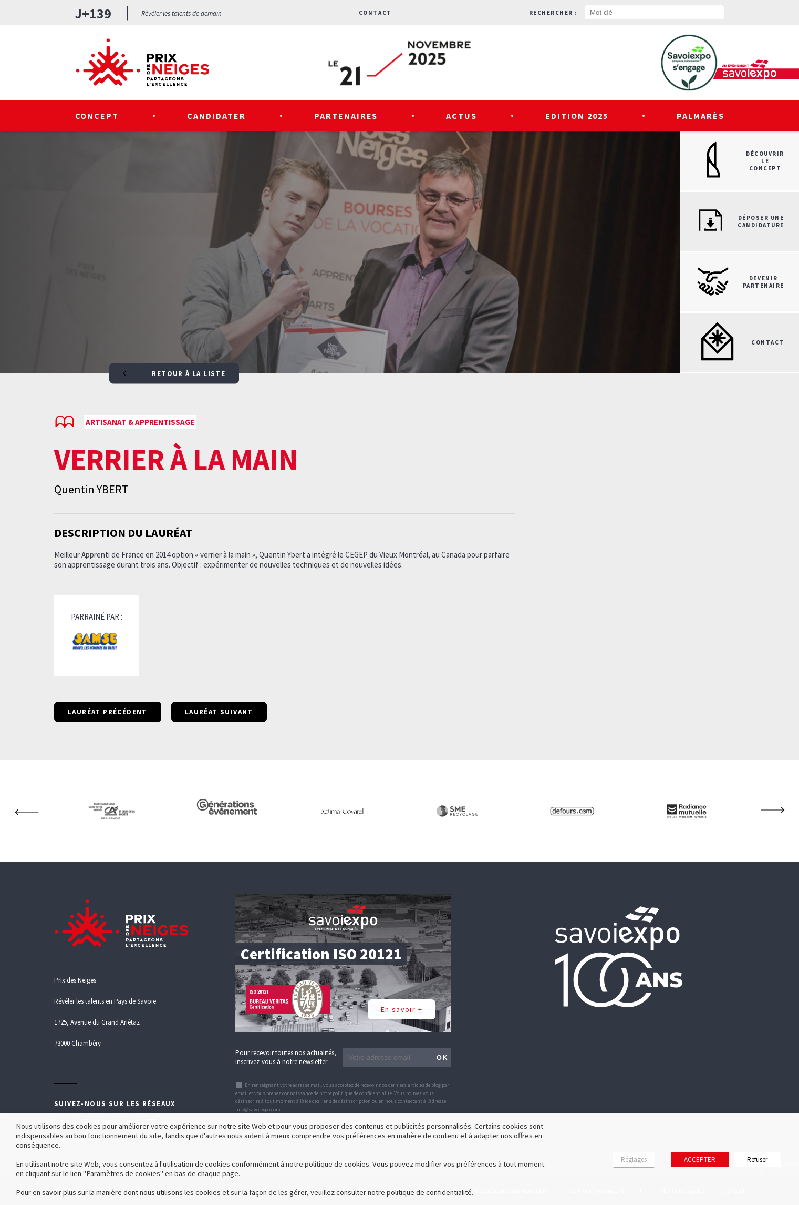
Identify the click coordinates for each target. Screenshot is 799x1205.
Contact (375, 12)
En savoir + (401, 1009)
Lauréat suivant (219, 711)
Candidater (216, 115)
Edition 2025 (576, 115)
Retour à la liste (174, 373)
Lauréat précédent (108, 711)
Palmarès (700, 115)
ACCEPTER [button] (699, 1159)
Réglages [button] (634, 1159)
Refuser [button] (757, 1159)
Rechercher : (553, 12)
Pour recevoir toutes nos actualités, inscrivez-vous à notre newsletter (285, 1057)
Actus (461, 115)
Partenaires (346, 115)
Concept (97, 115)
